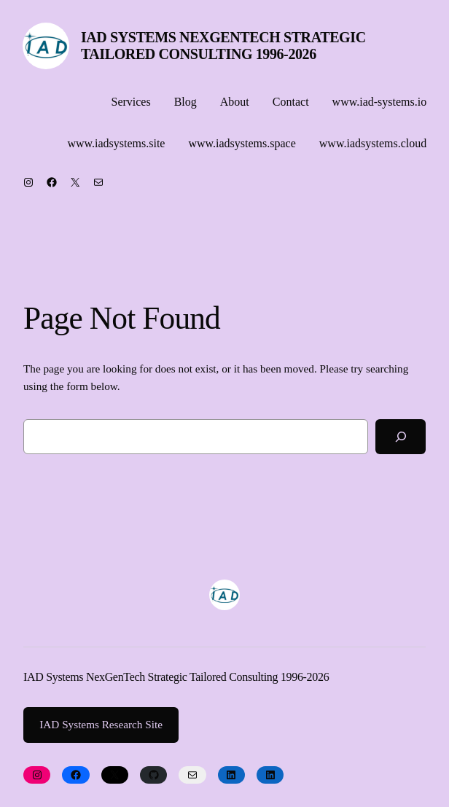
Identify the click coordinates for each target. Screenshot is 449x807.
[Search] (400, 436)
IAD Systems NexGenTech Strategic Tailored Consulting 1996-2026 (223, 45)
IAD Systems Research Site (101, 724)
